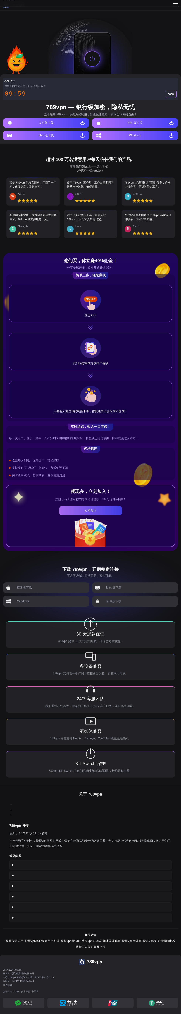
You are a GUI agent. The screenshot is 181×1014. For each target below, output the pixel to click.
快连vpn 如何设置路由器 (159, 944)
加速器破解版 (111, 944)
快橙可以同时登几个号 (90, 950)
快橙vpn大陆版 (132, 944)
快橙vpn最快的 (70, 944)
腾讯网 (35, 991)
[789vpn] (13, 5)
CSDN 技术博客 (22, 991)
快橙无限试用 (15, 944)
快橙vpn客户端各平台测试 (42, 944)
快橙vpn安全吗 (91, 944)
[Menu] (175, 5)
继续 (171, 93)
